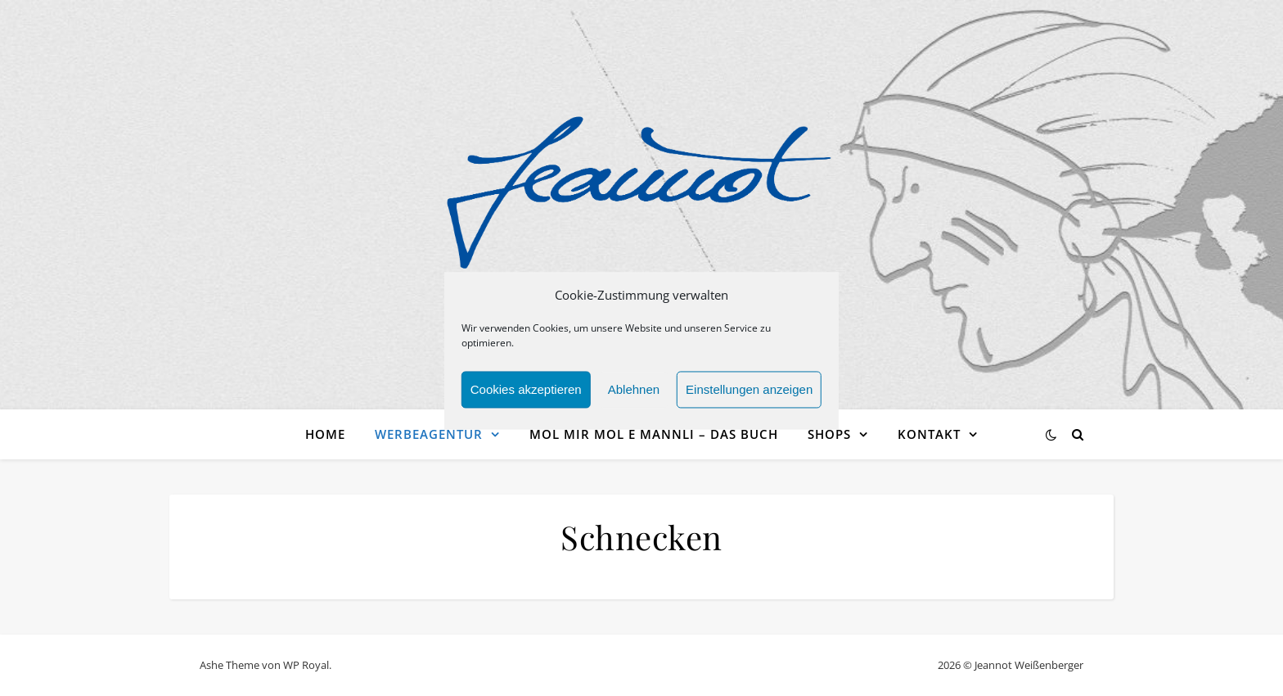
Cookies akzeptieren (526, 399)
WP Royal (306, 665)
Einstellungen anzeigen (749, 399)
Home (325, 434)
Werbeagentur (429, 434)
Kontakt (929, 434)
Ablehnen (634, 399)
